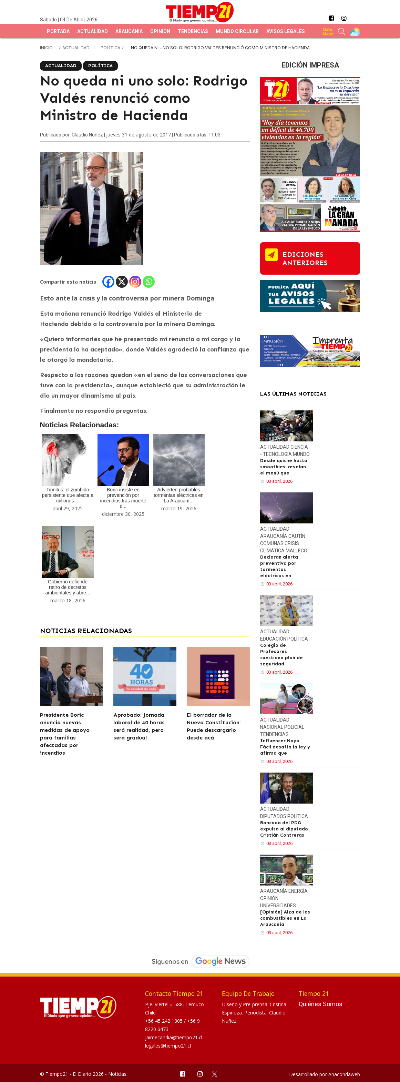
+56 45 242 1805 (164, 1021)
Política (111, 47)
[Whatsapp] (149, 282)
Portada (58, 31)
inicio (46, 47)
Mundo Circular (237, 31)
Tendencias (193, 31)
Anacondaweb (344, 1074)
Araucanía (129, 31)
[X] (122, 282)
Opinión (160, 31)
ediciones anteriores (305, 258)
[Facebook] (108, 282)
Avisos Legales (285, 31)
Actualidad (92, 31)
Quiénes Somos (320, 1004)
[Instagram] (135, 282)
